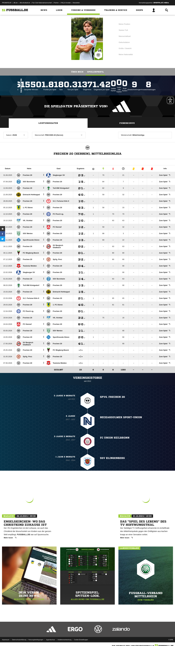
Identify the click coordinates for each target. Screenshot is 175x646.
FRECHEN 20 (49, 38)
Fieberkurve (127, 123)
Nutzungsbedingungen (35, 639)
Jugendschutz (50, 639)
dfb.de (15, 3)
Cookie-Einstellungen (81, 639)
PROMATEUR (6, 3)
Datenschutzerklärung (19, 639)
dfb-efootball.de (25, 3)
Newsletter (76, 3)
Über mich (77, 72)
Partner (56, 3)
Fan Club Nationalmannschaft (42, 3)
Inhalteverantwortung (64, 639)
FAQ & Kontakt (66, 3)
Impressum (5, 639)
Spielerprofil (95, 72)
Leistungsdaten (48, 123)
